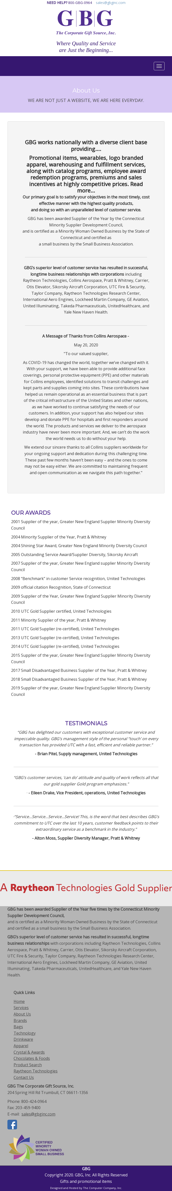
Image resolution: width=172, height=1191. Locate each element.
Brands (20, 1020)
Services (21, 1007)
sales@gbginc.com (111, 2)
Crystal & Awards (29, 1052)
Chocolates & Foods (32, 1058)
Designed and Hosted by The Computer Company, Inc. (86, 1188)
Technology (25, 1033)
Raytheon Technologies (36, 1071)
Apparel (21, 1045)
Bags (18, 1026)
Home (19, 1001)
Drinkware (23, 1039)
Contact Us (24, 1077)
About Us (22, 1014)
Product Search (28, 1065)
